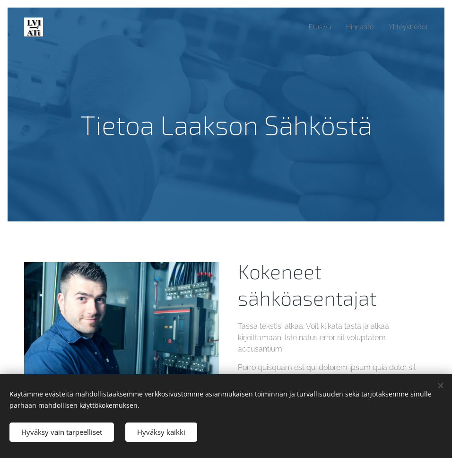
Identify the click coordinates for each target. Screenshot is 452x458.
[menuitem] (313, 27)
